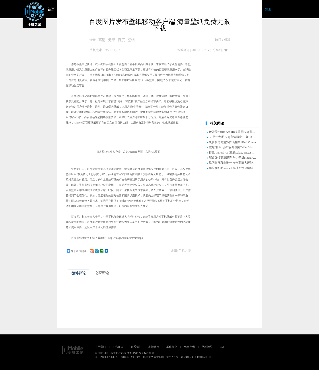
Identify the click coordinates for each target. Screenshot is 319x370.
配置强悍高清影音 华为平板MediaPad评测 (235, 157)
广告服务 (118, 346)
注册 (268, 9)
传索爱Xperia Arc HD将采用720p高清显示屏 (236, 131)
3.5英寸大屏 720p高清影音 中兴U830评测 (235, 137)
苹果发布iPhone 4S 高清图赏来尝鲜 (231, 168)
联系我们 (136, 346)
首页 (51, 9)
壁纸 (131, 40)
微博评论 (79, 273)
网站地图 (207, 346)
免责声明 (189, 346)
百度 (121, 40)
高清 (101, 40)
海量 (92, 40)
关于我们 (100, 346)
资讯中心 (110, 50)
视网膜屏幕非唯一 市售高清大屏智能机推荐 (236, 162)
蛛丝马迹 (183, 50)
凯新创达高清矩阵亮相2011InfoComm (232, 142)
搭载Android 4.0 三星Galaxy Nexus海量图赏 (236, 152)
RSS (222, 346)
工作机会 (171, 346)
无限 (111, 40)
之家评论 (102, 273)
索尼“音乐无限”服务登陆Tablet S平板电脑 (235, 147)
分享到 (217, 50)
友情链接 (153, 346)
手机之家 (96, 50)
